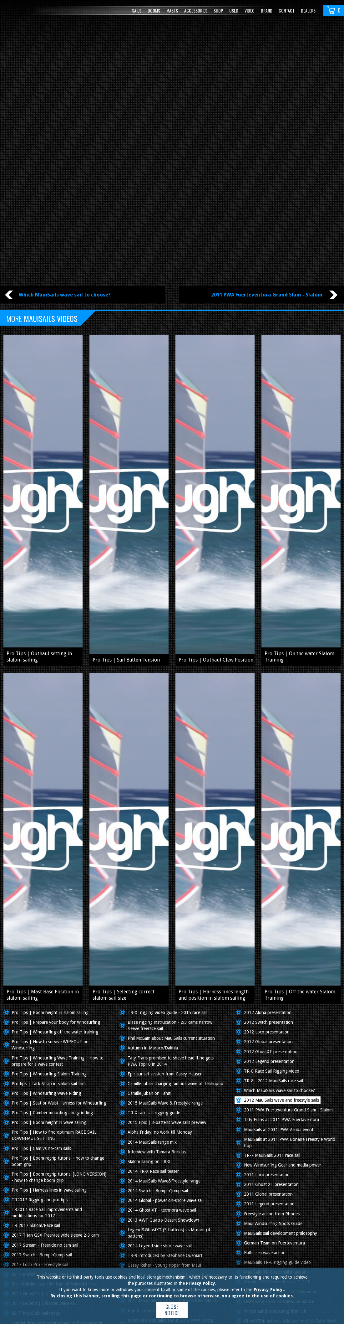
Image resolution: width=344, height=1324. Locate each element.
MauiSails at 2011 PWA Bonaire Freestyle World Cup (289, 1142)
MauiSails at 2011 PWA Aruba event (278, 1129)
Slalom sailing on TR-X (149, 1161)
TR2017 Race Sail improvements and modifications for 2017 (47, 1212)
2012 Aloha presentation (267, 1012)
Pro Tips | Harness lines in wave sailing (49, 1190)
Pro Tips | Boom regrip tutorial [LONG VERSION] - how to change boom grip (59, 1177)
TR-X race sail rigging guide (154, 1112)
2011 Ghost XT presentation (271, 1184)
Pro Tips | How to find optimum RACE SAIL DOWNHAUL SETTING (54, 1135)
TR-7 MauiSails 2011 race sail (272, 1155)
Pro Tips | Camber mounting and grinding (52, 1112)
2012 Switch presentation (268, 1022)
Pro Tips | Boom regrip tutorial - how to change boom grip (58, 1161)
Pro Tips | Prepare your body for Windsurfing (56, 1022)
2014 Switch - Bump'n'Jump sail (158, 1190)
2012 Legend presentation (269, 1061)
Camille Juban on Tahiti (149, 1093)
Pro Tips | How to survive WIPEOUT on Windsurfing (50, 1044)
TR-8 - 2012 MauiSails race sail (273, 1080)
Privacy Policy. (201, 1283)
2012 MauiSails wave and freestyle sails (281, 1100)
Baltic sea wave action (265, 1252)
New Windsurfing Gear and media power (282, 1164)
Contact (287, 10)
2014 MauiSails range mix (152, 1142)
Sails (136, 10)
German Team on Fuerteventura (274, 1242)
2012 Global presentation (268, 1041)
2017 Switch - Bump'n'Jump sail (42, 1254)
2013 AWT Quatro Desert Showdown (163, 1220)
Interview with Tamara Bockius (157, 1151)
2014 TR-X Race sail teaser (153, 1171)
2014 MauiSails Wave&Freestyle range (164, 1180)
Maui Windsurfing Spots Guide (273, 1223)
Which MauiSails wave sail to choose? (279, 1090)
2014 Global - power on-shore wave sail (166, 1200)
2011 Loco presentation (267, 1174)
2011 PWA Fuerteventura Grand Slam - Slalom (288, 1109)
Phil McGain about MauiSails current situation (171, 1038)
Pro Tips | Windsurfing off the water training (55, 1031)
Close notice (172, 1310)
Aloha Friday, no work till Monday (160, 1132)
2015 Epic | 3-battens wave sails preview (167, 1122)
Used (233, 10)
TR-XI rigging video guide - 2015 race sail (167, 1012)
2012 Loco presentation (267, 1031)
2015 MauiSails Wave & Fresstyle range (165, 1102)
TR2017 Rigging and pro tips (40, 1199)
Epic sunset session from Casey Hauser (165, 1073)
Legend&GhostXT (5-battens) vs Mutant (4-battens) (169, 1233)
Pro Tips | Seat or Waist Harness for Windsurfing (59, 1102)
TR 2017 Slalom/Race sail (36, 1225)
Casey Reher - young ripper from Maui (164, 1265)
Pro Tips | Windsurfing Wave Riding (46, 1093)
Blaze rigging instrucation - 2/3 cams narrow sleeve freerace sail (170, 1025)
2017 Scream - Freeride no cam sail (45, 1245)
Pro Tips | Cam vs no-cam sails (41, 1148)
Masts (172, 10)
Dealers (308, 10)
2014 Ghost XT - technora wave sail (162, 1210)
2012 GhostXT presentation (270, 1051)
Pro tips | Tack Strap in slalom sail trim (49, 1083)
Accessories (195, 10)
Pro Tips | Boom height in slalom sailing (50, 1012)
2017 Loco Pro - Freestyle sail (40, 1264)
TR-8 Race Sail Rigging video (271, 1071)
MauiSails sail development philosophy (280, 1233)
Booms (154, 10)
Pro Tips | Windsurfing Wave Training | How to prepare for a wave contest (58, 1061)
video (250, 10)
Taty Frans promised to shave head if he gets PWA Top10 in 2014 (171, 1061)
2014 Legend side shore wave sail (160, 1245)
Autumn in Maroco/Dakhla (153, 1047)
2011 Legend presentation (269, 1203)
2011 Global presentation (268, 1194)
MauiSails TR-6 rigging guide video (277, 1262)
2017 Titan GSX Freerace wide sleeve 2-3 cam (55, 1235)
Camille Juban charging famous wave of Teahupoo (175, 1083)
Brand (266, 10)
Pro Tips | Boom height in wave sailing (49, 1122)
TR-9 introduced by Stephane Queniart (165, 1255)
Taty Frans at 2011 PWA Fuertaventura (281, 1119)
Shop (218, 10)
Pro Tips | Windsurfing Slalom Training (49, 1073)
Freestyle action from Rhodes (272, 1213)
